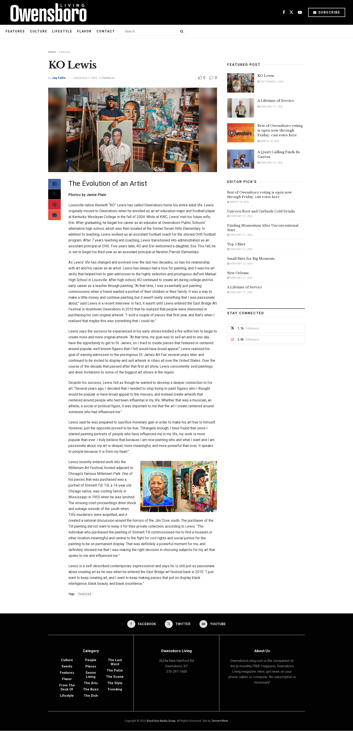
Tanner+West (219, 721)
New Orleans (238, 273)
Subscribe (326, 12)
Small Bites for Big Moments (251, 259)
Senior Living (91, 675)
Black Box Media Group (161, 721)
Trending (114, 690)
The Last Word (115, 662)
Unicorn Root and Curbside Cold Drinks (261, 211)
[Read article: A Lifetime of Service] (240, 108)
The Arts (91, 683)
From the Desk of (67, 687)
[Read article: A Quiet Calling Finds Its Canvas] (240, 159)
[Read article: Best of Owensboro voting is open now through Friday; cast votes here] (240, 133)
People (90, 660)
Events (67, 667)
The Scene (115, 677)
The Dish (91, 696)
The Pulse (115, 671)
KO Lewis (266, 75)
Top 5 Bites (236, 244)
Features (15, 31)
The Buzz (91, 690)
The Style (114, 683)
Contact (106, 31)
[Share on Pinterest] (54, 205)
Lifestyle (62, 31)
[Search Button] (182, 31)
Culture (38, 31)
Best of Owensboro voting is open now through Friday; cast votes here (280, 130)
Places (90, 667)
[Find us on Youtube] (300, 12)
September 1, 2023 (85, 78)
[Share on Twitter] (54, 195)
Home (52, 52)
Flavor (84, 31)
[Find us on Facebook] (284, 12)
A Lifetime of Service (276, 100)
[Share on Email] (54, 216)
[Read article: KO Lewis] (240, 83)
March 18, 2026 (268, 141)
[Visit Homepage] (47, 12)
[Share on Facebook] (54, 184)
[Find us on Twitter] (291, 12)
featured (85, 594)
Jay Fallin (59, 78)
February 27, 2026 (270, 106)
